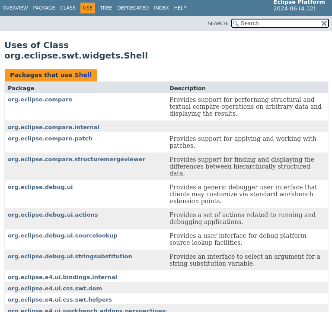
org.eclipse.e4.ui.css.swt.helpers (60, 299)
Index (161, 8)
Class (68, 8)
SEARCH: (218, 23)
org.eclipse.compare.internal (53, 127)
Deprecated (133, 8)
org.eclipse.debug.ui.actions (53, 214)
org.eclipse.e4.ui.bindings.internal (62, 277)
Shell (82, 75)
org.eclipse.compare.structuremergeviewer (76, 159)
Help (180, 8)
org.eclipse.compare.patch (50, 138)
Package (44, 8)
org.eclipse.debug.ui (40, 187)
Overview (15, 8)
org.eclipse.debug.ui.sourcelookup (63, 235)
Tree (106, 8)
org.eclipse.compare (40, 99)
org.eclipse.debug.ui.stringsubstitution (70, 256)
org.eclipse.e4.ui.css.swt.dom (55, 288)
